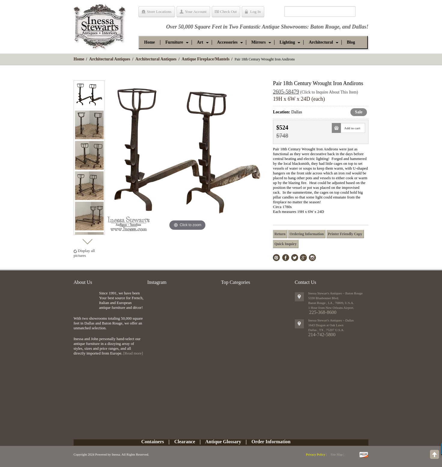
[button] (174, 42)
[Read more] (133, 353)
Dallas (359, 27)
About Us (83, 282)
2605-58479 (286, 92)
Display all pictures (84, 253)
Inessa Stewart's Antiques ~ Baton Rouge (335, 293)
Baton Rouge (325, 27)
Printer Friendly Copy (345, 234)
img (85, 300)
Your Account (196, 11)
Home (79, 59)
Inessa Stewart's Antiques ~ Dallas (331, 320)
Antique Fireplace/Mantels (206, 59)
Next (87, 240)
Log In (255, 11)
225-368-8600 (323, 312)
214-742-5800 (322, 334)
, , (326, 330)
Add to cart (350, 128)
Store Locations (159, 11)
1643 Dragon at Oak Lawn (326, 325)
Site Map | (337, 454)
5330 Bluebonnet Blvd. (323, 298)
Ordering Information (306, 234)
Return (280, 234)
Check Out (228, 11)
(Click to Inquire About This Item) (329, 92)
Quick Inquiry (285, 244)
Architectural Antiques (109, 59)
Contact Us (305, 282)
